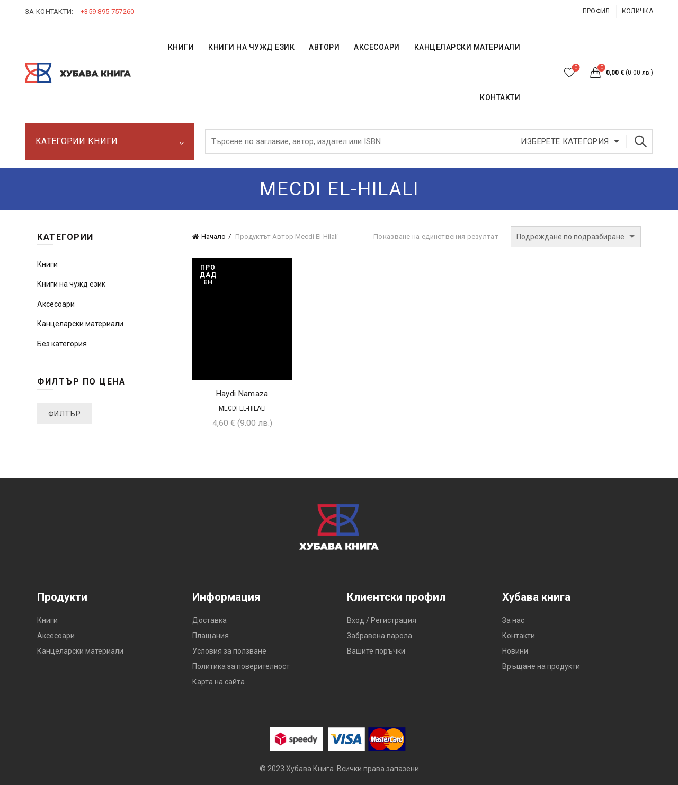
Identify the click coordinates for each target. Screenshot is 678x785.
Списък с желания (575, 68)
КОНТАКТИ (500, 97)
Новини (515, 651)
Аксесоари (377, 47)
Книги (47, 264)
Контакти (518, 635)
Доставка (209, 620)
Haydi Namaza (242, 393)
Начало (213, 236)
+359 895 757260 (108, 11)
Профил (596, 11)
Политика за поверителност (241, 666)
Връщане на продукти (541, 666)
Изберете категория (565, 141)
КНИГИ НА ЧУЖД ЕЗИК (251, 47)
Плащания (210, 635)
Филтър (64, 413)
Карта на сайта (218, 681)
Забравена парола (379, 635)
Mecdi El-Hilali (242, 408)
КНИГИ (181, 47)
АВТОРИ (324, 47)
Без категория (62, 344)
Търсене (640, 141)
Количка (637, 11)
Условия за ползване (229, 651)
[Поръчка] (576, 236)
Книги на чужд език (71, 284)
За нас (513, 620)
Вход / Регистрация (381, 620)
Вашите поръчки (376, 651)
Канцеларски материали (467, 47)
